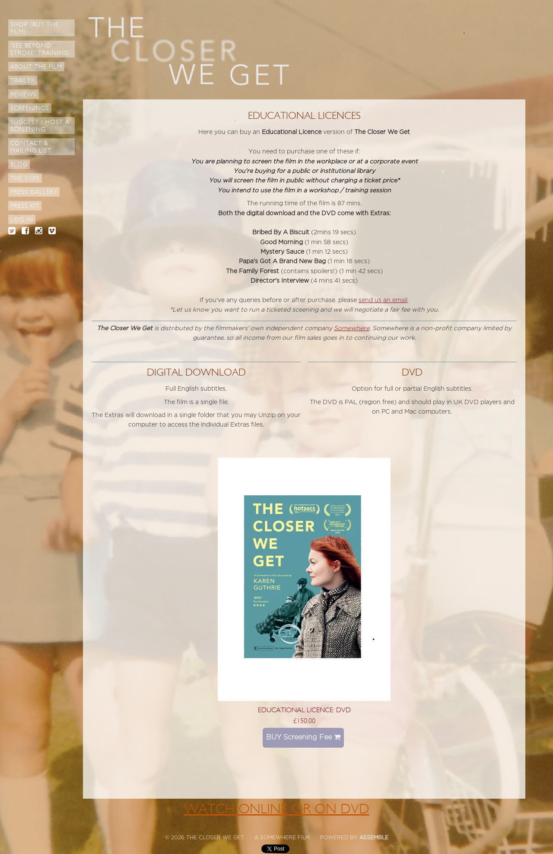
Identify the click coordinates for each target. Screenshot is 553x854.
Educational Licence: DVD (304, 710)
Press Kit (24, 206)
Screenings (29, 108)
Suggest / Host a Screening (40, 125)
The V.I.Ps (25, 178)
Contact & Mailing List (30, 147)
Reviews (23, 94)
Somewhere (351, 328)
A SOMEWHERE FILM (282, 837)
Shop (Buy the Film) (34, 28)
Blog (19, 164)
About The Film (36, 66)
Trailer (22, 80)
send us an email (383, 300)
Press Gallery (33, 192)
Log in (21, 219)
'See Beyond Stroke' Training (39, 49)
